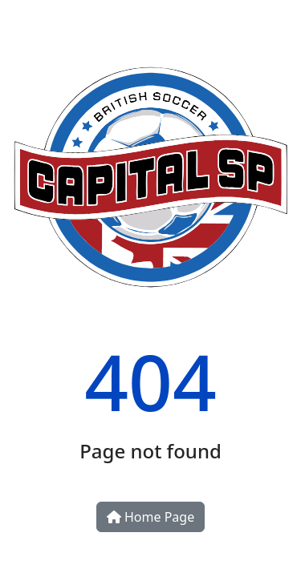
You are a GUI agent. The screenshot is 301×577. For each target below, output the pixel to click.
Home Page (150, 517)
